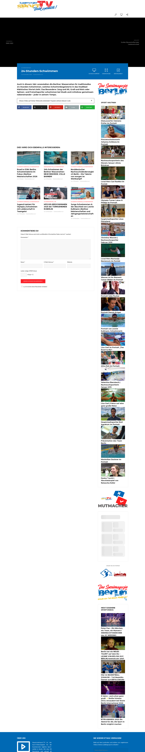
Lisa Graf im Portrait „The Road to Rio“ (113, 338)
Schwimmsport (26, 68)
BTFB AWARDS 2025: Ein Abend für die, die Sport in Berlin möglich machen (111, 694)
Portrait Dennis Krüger (109, 303)
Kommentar (24, 239)
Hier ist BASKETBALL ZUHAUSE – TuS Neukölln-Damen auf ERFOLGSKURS (113, 652)
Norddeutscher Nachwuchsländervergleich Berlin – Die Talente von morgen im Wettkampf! (82, 178)
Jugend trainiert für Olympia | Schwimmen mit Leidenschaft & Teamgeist (28, 209)
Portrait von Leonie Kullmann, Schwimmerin (112, 320)
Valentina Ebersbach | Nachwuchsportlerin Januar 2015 (111, 373)
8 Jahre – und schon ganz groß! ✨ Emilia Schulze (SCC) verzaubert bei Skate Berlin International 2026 (113, 673)
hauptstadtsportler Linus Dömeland (110, 214)
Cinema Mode (106, 71)
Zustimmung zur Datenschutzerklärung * (110, 727)
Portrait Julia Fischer (109, 287)
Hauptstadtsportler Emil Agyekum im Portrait (110, 410)
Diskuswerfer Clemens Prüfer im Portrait (112, 122)
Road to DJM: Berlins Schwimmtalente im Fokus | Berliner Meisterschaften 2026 (28, 178)
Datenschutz (87, 748)
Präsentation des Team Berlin (112, 427)
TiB (55, 204)
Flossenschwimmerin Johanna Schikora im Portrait (112, 140)
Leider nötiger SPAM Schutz (29, 273)
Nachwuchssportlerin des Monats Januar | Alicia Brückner (111, 159)
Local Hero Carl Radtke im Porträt (111, 178)
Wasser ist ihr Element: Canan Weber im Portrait (112, 270)
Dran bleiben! (118, 71)
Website (69, 264)
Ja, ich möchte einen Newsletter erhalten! (34, 289)
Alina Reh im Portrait (109, 355)
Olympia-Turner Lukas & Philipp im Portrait (110, 196)
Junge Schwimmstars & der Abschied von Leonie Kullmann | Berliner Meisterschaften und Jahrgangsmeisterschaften (82, 212)
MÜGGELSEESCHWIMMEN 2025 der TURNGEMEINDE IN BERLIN (55, 209)
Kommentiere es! (38, 74)
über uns (79, 748)
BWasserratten (49, 173)
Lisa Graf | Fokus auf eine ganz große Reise (113, 392)
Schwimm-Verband (23, 173)
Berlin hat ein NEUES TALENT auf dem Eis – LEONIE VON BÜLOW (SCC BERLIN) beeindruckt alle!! (112, 631)
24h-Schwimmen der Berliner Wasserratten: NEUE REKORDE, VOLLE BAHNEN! (53, 178)
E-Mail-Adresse (49, 264)
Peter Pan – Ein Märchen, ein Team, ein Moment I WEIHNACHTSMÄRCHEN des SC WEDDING (113, 609)
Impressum (95, 748)
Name (23, 264)
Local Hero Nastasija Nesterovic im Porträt (109, 252)
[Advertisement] (104, 4)
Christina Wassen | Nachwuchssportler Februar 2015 (112, 233)
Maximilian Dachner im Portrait (112, 443)
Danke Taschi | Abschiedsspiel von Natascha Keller (112, 460)
